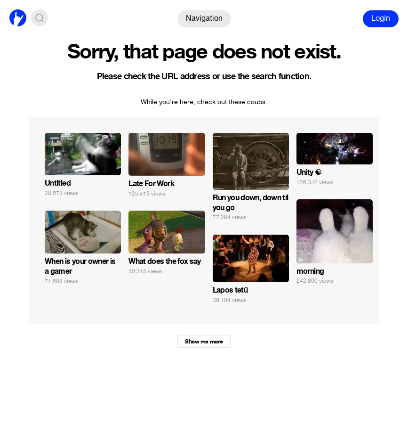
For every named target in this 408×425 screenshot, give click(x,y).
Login (380, 18)
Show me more (204, 341)
